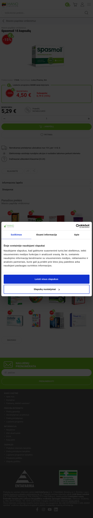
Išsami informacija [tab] (46, 234)
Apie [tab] (76, 234)
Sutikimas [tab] (16, 234)
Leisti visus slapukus (46, 279)
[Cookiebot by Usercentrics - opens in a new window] (75, 226)
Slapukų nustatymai (47, 289)
